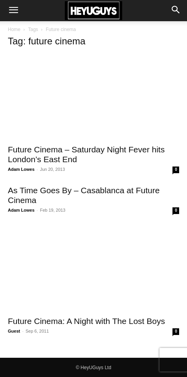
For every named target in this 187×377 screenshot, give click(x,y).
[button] (13, 10)
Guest (14, 331)
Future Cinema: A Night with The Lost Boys (86, 321)
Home (14, 29)
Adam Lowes (21, 169)
